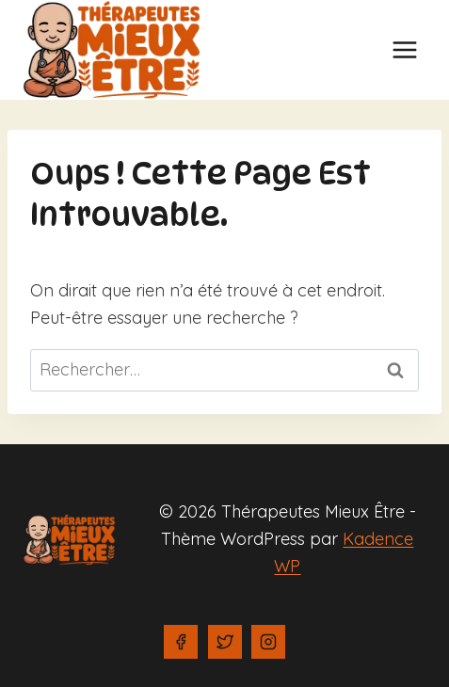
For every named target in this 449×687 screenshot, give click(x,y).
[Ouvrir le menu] (404, 49)
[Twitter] (225, 642)
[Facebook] (181, 642)
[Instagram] (268, 642)
